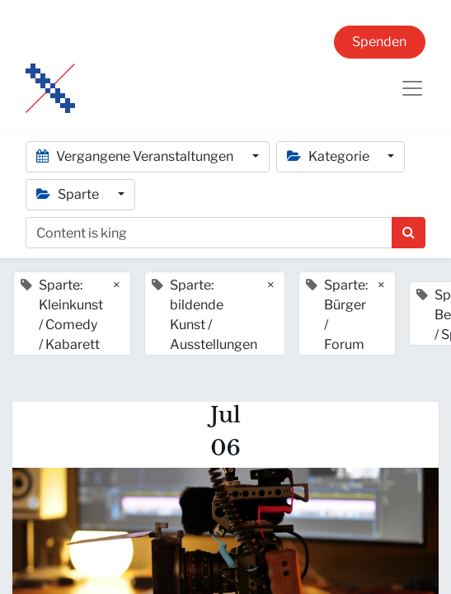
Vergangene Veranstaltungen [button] (136, 156)
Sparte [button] (68, 194)
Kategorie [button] (329, 156)
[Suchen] (408, 232)
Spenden (379, 42)
